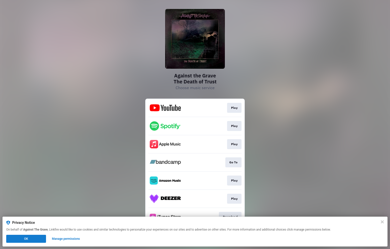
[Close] (382, 222)
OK (26, 239)
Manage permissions (66, 239)
